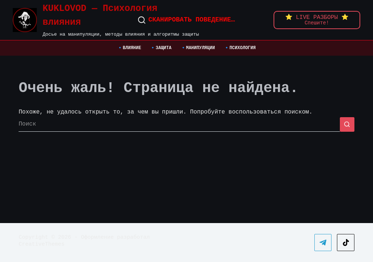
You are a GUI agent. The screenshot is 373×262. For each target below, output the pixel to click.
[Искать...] (179, 124)
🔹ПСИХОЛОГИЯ (240, 48)
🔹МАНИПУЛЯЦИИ (198, 48)
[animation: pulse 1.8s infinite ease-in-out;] (317, 20)
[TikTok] (345, 242)
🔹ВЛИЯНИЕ (129, 48)
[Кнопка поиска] (347, 124)
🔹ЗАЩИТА (160, 48)
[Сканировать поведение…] (186, 20)
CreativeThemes (41, 244)
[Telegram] (323, 242)
